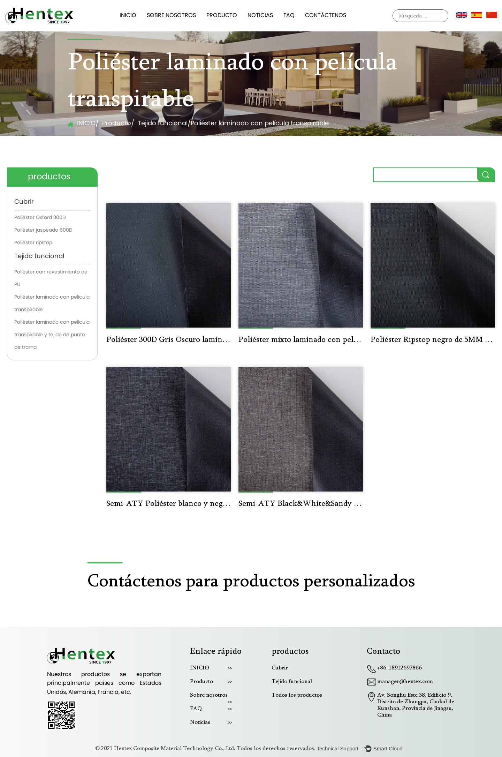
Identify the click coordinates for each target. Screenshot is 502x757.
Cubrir (24, 202)
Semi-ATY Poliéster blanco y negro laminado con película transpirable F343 (168, 504)
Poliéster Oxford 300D (40, 217)
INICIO (128, 16)
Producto (221, 16)
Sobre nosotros (171, 16)
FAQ (289, 16)
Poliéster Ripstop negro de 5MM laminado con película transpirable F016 (433, 340)
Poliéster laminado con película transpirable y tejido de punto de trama (52, 335)
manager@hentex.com (405, 681)
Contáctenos (325, 16)
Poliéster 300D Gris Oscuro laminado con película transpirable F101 (168, 340)
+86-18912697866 (399, 668)
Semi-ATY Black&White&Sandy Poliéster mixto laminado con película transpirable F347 (300, 504)
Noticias (260, 16)
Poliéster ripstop (33, 243)
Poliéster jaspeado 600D (43, 230)
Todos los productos (297, 695)
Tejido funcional (163, 123)
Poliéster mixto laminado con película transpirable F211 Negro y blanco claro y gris (300, 340)
